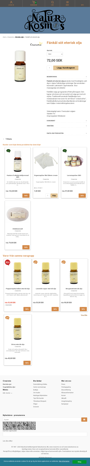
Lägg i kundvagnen (66, 68)
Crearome (10, 37)
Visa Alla (84, 315)
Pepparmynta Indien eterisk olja (18, 289)
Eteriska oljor (19, 37)
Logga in (11, 5)
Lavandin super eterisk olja (46, 289)
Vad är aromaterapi (39, 387)
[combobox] (8, 393)
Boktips (35, 390)
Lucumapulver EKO (74, 175)
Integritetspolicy (66, 401)
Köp (54, 196)
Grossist (36, 407)
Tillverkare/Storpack (39, 401)
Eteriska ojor (7, 384)
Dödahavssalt (18, 229)
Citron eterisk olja (17, 344)
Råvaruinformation (67, 392)
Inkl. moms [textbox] (6, 393)
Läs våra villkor (7, 441)
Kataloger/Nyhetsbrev (40, 395)
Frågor (35, 404)
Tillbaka (7, 139)
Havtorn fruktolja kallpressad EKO (18, 176)
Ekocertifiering (66, 390)
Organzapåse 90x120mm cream (46, 175)
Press (63, 384)
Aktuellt (63, 398)
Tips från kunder (38, 398)
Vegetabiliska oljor (9, 387)
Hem (4, 37)
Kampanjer (64, 404)
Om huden (36, 392)
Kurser (63, 395)
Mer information (64, 461)
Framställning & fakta (40, 384)
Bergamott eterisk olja (74, 289)
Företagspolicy (66, 387)
